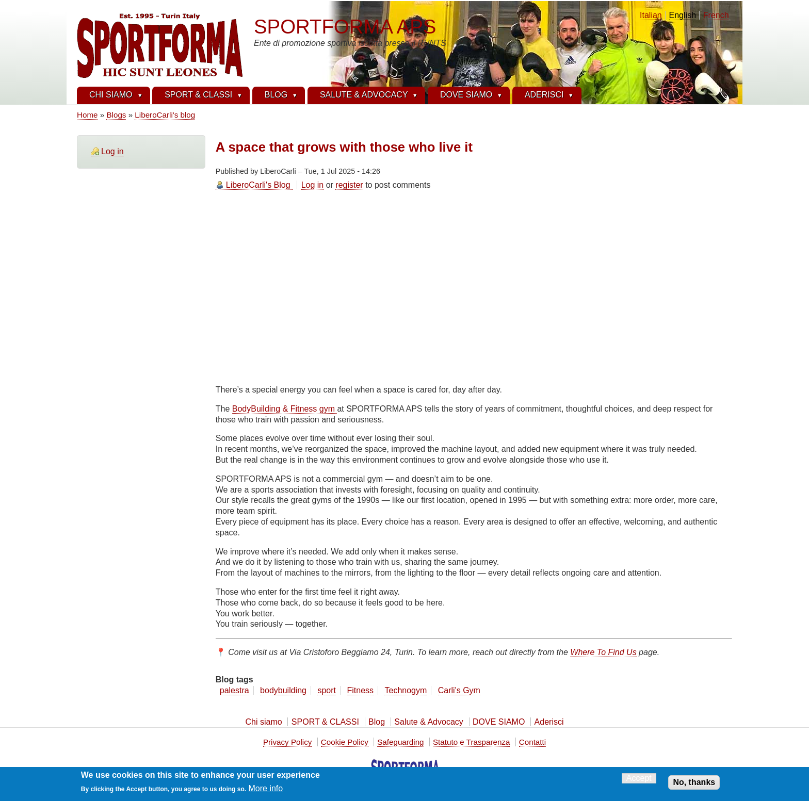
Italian (651, 15)
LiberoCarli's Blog (258, 185)
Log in (112, 151)
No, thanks (694, 782)
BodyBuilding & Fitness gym (284, 408)
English (682, 15)
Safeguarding (400, 742)
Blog (376, 721)
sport (326, 690)
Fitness (360, 690)
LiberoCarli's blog (165, 114)
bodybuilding (283, 690)
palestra (234, 690)
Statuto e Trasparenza (471, 742)
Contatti (532, 742)
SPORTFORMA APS (345, 26)
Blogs (116, 114)
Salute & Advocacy (428, 721)
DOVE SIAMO (499, 721)
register (349, 185)
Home (87, 114)
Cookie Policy (344, 742)
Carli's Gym (459, 690)
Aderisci (549, 721)
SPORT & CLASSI (325, 721)
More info (266, 788)
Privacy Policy (287, 742)
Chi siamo (263, 721)
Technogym (405, 690)
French (716, 15)
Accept (639, 778)
